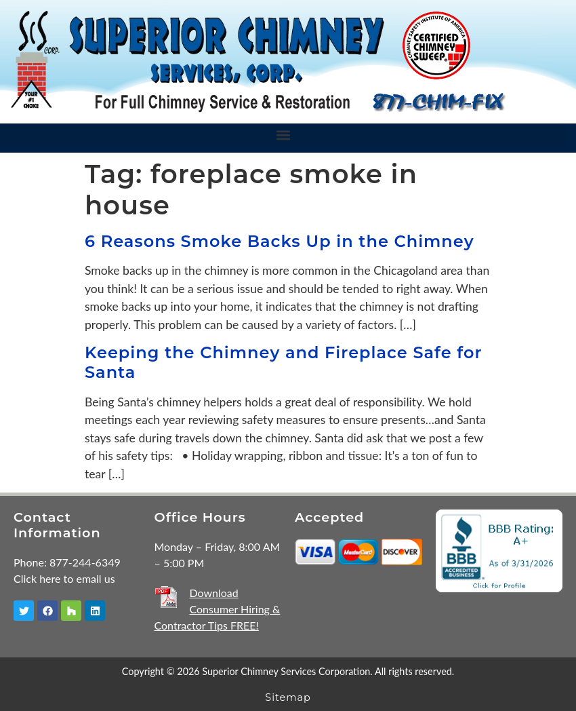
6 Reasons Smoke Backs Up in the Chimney (279, 241)
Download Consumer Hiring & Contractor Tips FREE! (218, 609)
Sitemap (287, 697)
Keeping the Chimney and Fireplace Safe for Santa (283, 362)
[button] (283, 134)
